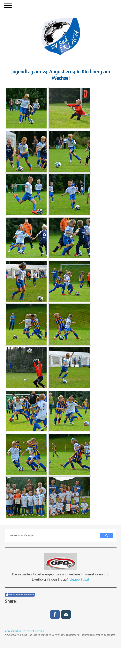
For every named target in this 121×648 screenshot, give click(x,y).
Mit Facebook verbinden (20, 594)
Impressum (10, 630)
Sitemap (39, 630)
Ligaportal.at (79, 579)
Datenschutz (26, 630)
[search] (52, 535)
